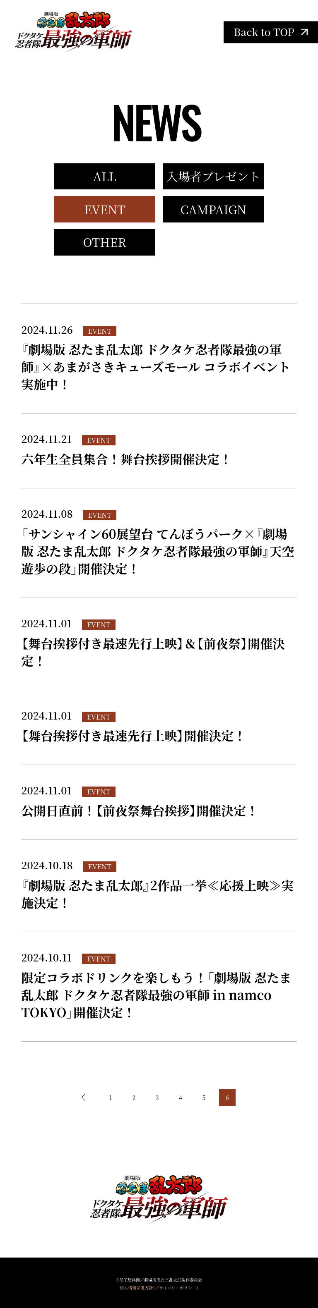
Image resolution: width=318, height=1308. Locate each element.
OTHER (104, 241)
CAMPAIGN (213, 209)
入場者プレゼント (213, 175)
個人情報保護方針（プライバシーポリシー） (159, 1287)
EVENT (104, 209)
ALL (104, 175)
